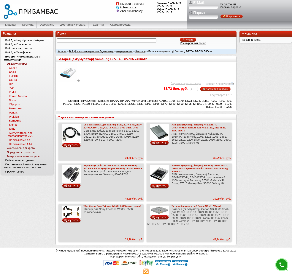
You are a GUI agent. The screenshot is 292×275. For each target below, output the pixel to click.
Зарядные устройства (21, 152)
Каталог (62, 51)
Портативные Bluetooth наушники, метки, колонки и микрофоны (26, 166)
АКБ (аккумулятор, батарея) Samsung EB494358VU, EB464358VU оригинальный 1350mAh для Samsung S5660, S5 (200, 168)
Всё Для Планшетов (18, 44)
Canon (13, 67)
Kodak (13, 92)
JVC (11, 88)
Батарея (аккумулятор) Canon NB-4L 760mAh (196, 206)
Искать (188, 39)
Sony (12, 128)
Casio (12, 71)
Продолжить (231, 16)
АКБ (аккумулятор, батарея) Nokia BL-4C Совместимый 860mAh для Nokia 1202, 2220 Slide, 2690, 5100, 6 (199, 127)
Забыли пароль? (231, 7)
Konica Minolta (18, 96)
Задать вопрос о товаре (186, 83)
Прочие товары (15, 171)
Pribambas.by (128, 7)
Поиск (61, 33)
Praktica (14, 116)
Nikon (12, 100)
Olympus (14, 104)
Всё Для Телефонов (18, 52)
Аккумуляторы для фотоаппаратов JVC (20, 134)
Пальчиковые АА (19, 140)
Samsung (140, 51)
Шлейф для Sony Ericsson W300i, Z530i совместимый (112, 206)
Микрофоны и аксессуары (23, 156)
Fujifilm (13, 75)
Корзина (251, 33)
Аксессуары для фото (21, 148)
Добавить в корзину (215, 89)
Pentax (13, 112)
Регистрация (228, 4)
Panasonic (15, 108)
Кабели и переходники (19, 160)
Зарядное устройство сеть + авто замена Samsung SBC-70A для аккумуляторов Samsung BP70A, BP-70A (112, 167)
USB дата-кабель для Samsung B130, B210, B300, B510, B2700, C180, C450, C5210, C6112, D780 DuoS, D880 (112, 126)
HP (11, 84)
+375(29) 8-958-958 (132, 3)
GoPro (13, 79)
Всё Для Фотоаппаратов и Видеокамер (91, 51)
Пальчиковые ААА (20, 144)
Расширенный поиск (193, 43)
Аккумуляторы (124, 51)
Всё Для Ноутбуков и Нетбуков (24, 40)
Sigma (13, 124)
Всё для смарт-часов (18, 48)
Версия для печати (218, 83)
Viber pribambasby (131, 11)
